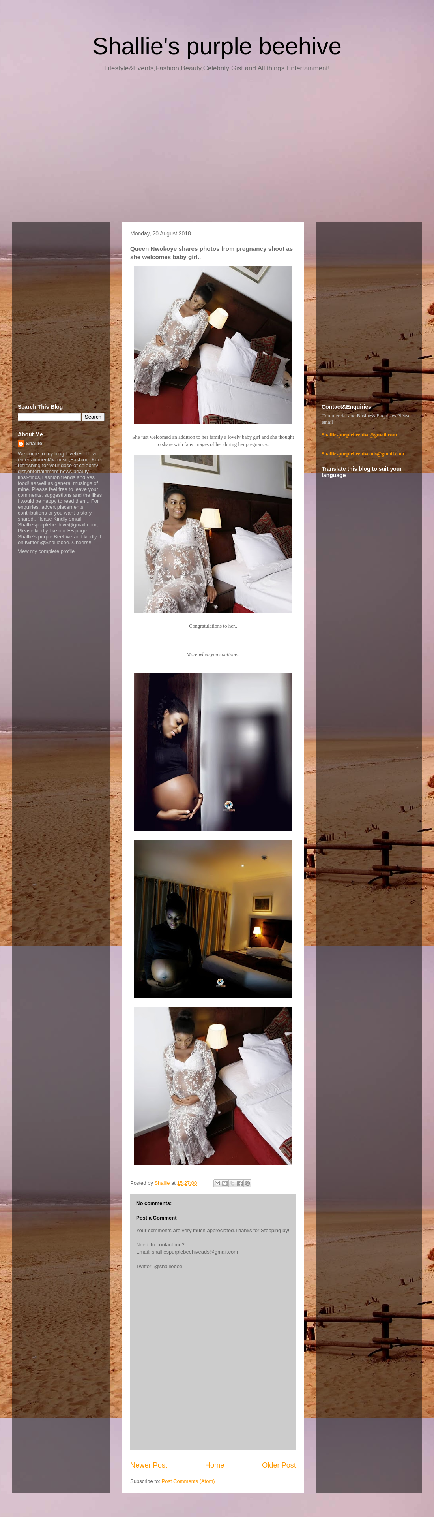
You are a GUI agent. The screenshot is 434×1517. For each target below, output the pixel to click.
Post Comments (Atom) (188, 1481)
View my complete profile (46, 551)
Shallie (34, 443)
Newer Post (148, 1465)
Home (214, 1465)
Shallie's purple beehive (217, 46)
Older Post (279, 1465)
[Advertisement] (217, 150)
